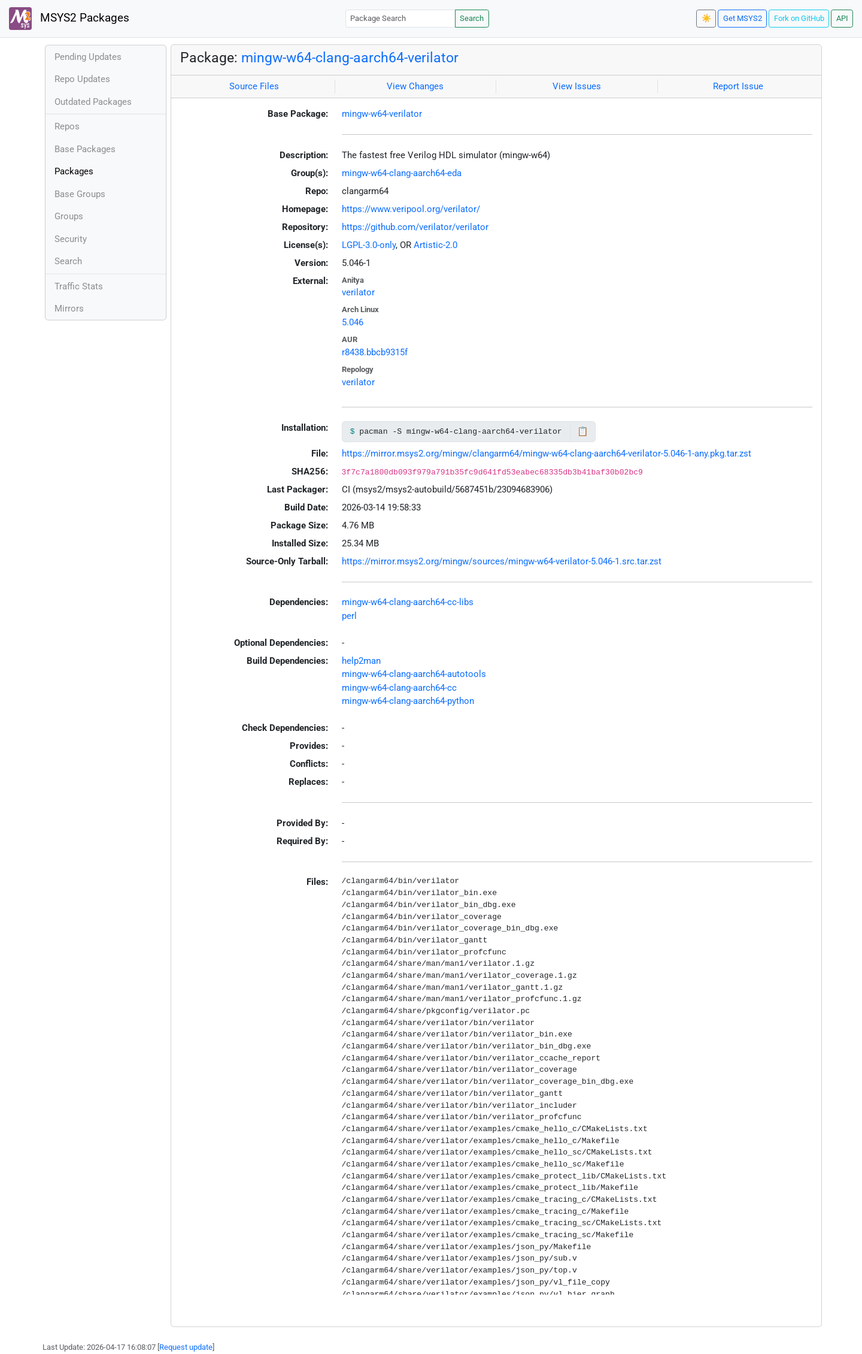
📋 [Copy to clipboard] (582, 431)
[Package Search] (400, 18)
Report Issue (738, 86)
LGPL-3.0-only (369, 245)
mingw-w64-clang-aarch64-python (408, 701)
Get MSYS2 (742, 18)
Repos (67, 126)
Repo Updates (82, 79)
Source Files (254, 86)
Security (70, 239)
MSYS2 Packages (69, 18)
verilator (358, 292)
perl (349, 615)
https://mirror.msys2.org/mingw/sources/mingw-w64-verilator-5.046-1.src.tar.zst (501, 561)
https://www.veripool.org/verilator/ (411, 209)
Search (472, 18)
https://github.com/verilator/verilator (415, 227)
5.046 (352, 322)
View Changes (415, 86)
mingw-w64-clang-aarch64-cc (399, 687)
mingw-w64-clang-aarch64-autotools (414, 674)
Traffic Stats (78, 286)
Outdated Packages (93, 101)
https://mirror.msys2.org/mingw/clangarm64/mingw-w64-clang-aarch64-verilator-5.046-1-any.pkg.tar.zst (546, 453)
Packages (73, 171)
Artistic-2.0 (435, 245)
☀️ (706, 18)
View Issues (577, 86)
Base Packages (85, 149)
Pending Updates (88, 57)
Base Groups (79, 194)
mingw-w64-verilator (382, 113)
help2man (361, 660)
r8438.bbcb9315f (375, 352)
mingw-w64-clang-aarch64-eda (402, 173)
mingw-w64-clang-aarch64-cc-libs (408, 602)
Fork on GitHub (799, 18)
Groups (68, 216)
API (842, 18)
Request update (186, 1347)
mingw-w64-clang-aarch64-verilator (350, 57)
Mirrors (69, 308)
